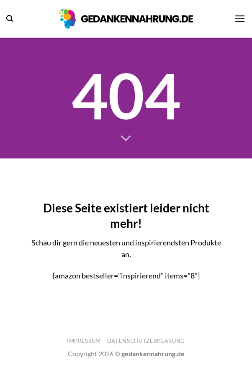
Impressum (84, 340)
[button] (9, 18)
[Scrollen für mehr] (126, 139)
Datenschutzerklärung (146, 340)
